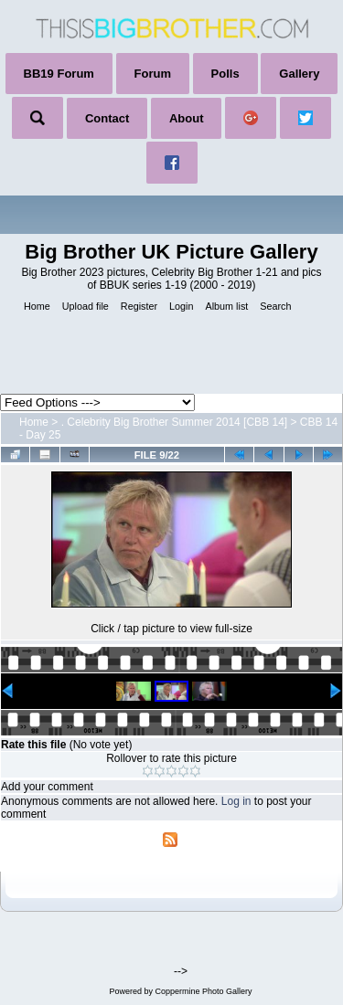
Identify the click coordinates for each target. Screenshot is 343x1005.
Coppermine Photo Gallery (203, 991)
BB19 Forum (59, 73)
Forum (152, 73)
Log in (236, 801)
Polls (225, 73)
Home (33, 422)
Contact (107, 118)
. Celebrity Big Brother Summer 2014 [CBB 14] (174, 422)
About (186, 118)
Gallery (299, 73)
